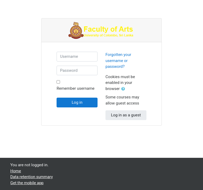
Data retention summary (31, 176)
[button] (124, 89)
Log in (77, 102)
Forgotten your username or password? (118, 60)
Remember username (75, 88)
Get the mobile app (27, 182)
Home (15, 171)
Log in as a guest (126, 115)
